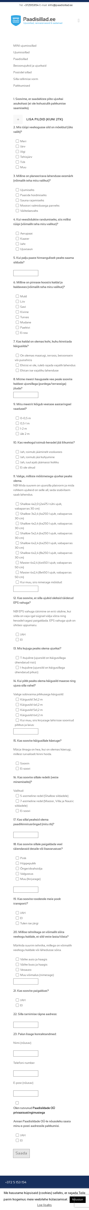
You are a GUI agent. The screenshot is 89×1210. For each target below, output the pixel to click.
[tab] (44, 119)
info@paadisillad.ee (60, 5)
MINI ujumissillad (24, 45)
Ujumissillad (21, 52)
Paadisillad (20, 59)
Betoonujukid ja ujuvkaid (29, 65)
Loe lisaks (44, 1205)
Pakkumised (21, 85)
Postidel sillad (22, 72)
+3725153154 (31, 5)
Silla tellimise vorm (25, 79)
